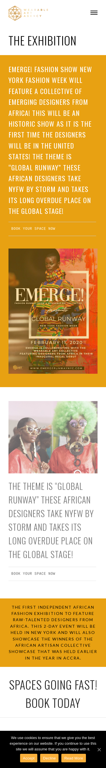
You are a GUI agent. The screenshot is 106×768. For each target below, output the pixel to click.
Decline (49, 758)
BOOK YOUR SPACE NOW (33, 228)
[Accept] (99, 749)
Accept (28, 758)
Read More (73, 758)
